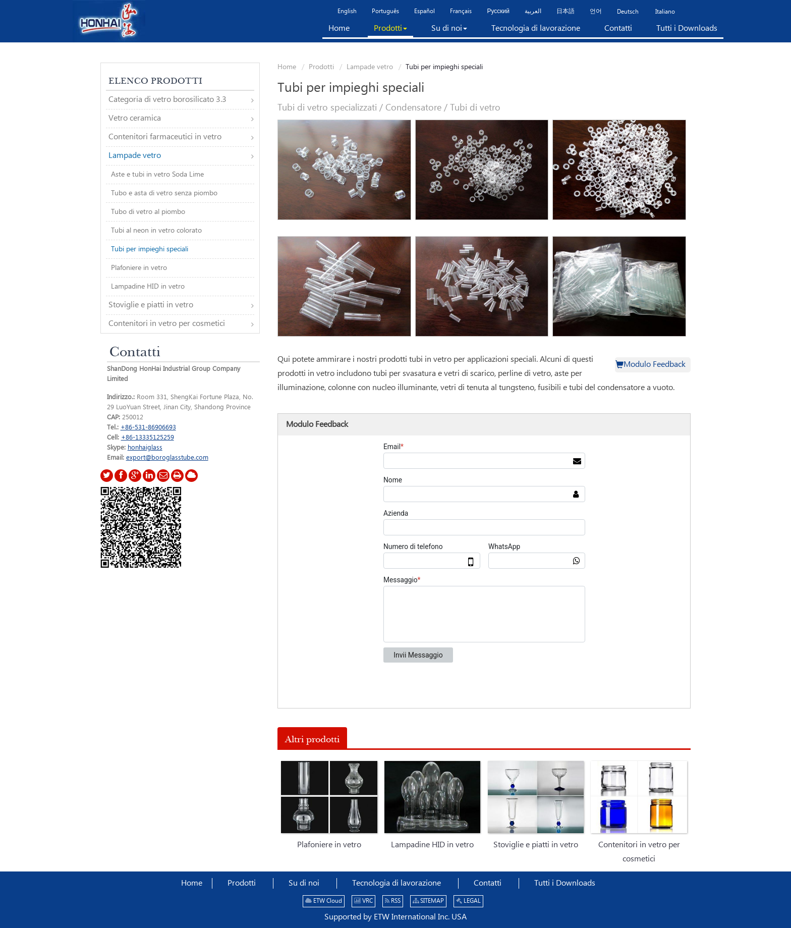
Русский (498, 11)
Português (385, 11)
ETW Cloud (323, 901)
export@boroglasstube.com (167, 458)
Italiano (664, 12)
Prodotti (321, 67)
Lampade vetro (370, 67)
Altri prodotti (312, 739)
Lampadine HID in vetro (432, 845)
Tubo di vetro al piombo (148, 211)
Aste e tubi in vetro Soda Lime (157, 174)
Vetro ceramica (134, 118)
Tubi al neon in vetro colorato (156, 230)
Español (424, 11)
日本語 (565, 11)
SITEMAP (428, 901)
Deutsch (628, 12)
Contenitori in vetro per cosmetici (639, 852)
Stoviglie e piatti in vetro (535, 845)
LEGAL (468, 901)
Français (461, 11)
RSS (393, 901)
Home (286, 67)
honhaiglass (145, 448)
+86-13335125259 (147, 437)
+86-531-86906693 (148, 427)
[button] (390, 30)
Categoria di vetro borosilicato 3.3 (167, 99)
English (347, 11)
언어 (596, 11)
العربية (533, 11)
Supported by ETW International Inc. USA (395, 917)
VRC (363, 901)
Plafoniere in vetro (329, 845)
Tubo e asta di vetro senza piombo (164, 193)
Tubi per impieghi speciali (149, 249)
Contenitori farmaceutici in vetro (164, 137)
